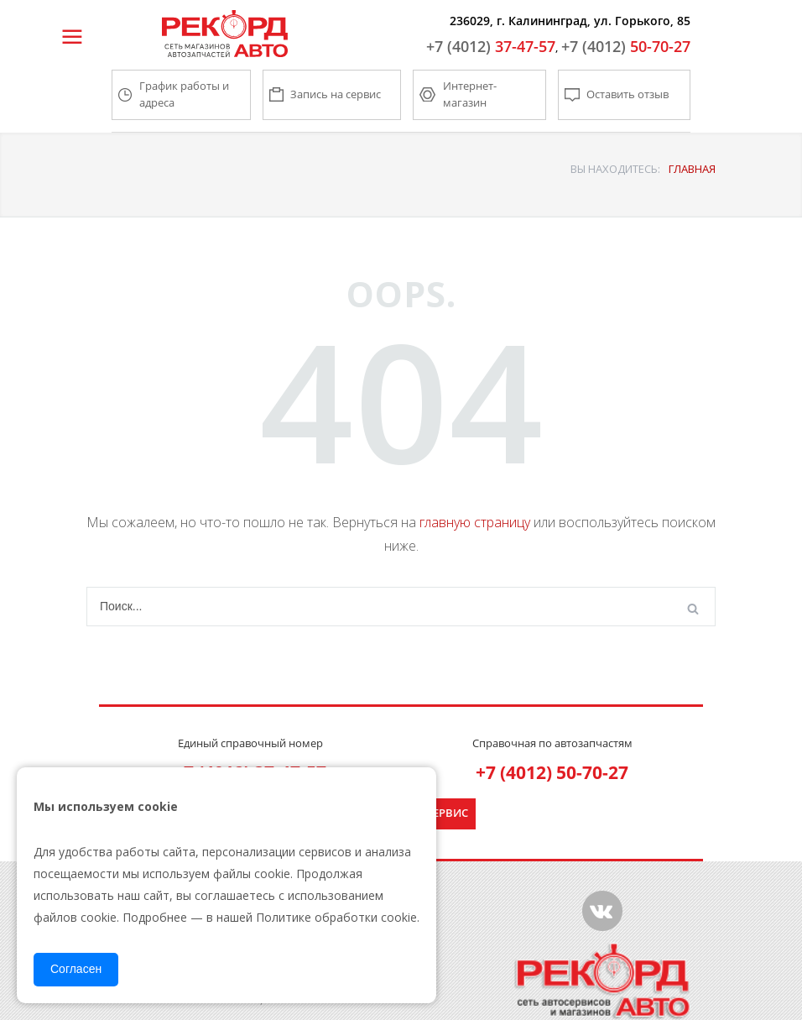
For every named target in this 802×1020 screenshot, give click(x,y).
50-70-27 (625, 46)
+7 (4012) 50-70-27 (552, 772)
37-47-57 (490, 46)
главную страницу (474, 522)
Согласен (76, 969)
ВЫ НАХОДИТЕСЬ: (615, 168)
